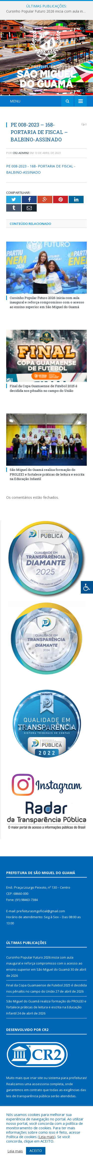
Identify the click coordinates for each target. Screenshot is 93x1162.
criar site (36, 1078)
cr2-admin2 (21, 153)
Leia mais (46, 1136)
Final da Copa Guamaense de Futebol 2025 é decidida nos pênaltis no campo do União (43, 388)
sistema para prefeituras (67, 1078)
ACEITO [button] (36, 1150)
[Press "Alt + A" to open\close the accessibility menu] (87, 587)
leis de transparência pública (28, 1096)
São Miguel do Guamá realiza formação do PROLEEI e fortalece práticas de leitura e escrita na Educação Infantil (47, 474)
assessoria (40, 1084)
